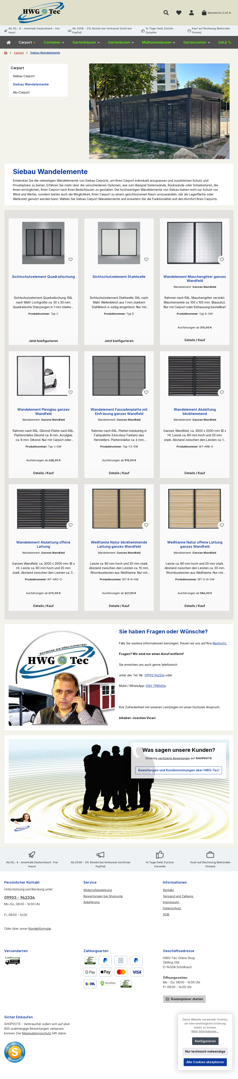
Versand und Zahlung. (178, 899)
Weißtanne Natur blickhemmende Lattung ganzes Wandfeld (119, 546)
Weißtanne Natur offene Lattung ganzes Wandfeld (194, 546)
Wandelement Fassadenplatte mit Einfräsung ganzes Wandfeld (119, 412)
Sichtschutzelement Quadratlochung (43, 277)
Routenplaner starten (184, 1001)
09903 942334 (155, 678)
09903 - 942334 (19, 900)
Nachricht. (220, 646)
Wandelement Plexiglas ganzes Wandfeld (43, 412)
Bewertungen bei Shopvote (103, 899)
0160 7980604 (156, 688)
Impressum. (171, 904)
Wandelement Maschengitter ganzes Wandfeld (194, 279)
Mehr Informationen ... (205, 1031)
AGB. (166, 917)
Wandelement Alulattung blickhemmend (195, 412)
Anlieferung (91, 904)
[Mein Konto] (191, 12)
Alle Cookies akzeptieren (205, 1062)
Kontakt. (168, 892)
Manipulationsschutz (36, 1036)
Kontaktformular (40, 931)
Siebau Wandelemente (31, 84)
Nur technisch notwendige (205, 1051)
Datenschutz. (172, 911)
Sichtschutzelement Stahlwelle (119, 277)
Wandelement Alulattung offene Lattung (43, 546)
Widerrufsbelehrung (97, 892)
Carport (17, 68)
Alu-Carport (21, 92)
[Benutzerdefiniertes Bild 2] (14, 1054)
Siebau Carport (23, 76)
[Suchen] (166, 12)
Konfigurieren (205, 1041)
